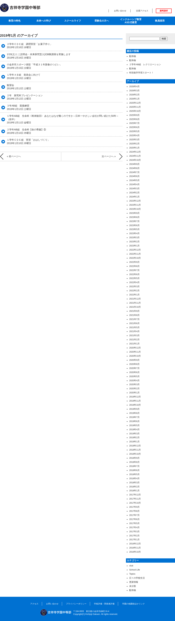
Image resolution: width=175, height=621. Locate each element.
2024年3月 (134, 188)
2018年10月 (135, 454)
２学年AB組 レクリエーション (145, 64)
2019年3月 (134, 433)
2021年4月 (134, 331)
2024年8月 (134, 168)
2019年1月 (134, 441)
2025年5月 (134, 131)
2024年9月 (134, 164)
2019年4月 (134, 429)
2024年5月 (134, 180)
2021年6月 (134, 323)
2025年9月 (134, 115)
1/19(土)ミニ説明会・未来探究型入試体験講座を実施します (39, 56)
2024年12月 (135, 152)
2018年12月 (135, 446)
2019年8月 (134, 413)
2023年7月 (134, 221)
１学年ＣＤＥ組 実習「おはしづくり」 (28, 141)
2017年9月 (134, 507)
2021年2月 (134, 339)
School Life (134, 570)
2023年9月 (134, 213)
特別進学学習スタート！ (141, 73)
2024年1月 (134, 197)
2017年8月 (134, 511)
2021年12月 (135, 299)
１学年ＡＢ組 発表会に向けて (23, 76)
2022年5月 (134, 278)
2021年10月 (135, 307)
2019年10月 (135, 405)
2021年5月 (134, 327)
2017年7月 (134, 515)
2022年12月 (135, 250)
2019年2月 (134, 437)
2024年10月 (135, 160)
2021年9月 (134, 311)
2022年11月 (135, 254)
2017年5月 (134, 523)
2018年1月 (134, 490)
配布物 (132, 56)
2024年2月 (134, 192)
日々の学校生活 (137, 578)
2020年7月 (134, 368)
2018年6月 (134, 470)
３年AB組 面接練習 (19, 107)
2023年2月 (134, 241)
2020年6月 (134, 372)
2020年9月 (134, 360)
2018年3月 (134, 482)
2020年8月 (134, 364)
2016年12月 (135, 544)
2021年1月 (134, 343)
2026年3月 (134, 90)
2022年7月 (134, 270)
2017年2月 (134, 535)
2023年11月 (135, 205)
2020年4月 (134, 380)
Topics (132, 574)
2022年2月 (134, 290)
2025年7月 (134, 123)
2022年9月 (134, 262)
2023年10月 (135, 209)
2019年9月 (134, 409)
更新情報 (133, 582)
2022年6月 (134, 274)
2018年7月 (134, 466)
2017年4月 (134, 527)
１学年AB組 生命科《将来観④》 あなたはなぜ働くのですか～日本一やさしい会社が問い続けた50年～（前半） (63, 119)
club (131, 566)
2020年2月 (134, 388)
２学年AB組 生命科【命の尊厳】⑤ (26, 131)
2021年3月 (134, 335)
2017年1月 (134, 539)
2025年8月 (134, 119)
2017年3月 (134, 531)
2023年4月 (134, 233)
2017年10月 (135, 503)
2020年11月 (135, 352)
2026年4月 (134, 86)
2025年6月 (134, 127)
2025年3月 (134, 139)
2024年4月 (134, 184)
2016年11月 (135, 548)
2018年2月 (134, 487)
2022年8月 (134, 266)
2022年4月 (134, 282)
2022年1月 (134, 295)
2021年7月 (134, 319)
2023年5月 (134, 229)
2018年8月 (134, 462)
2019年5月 (134, 425)
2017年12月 (135, 495)
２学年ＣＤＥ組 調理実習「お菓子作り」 (29, 46)
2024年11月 (135, 156)
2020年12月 (135, 348)
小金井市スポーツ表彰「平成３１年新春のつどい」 (34, 66)
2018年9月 (134, 458)
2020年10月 (135, 356)
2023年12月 (135, 201)
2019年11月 (135, 401)
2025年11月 (135, 107)
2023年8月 (134, 217)
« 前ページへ (14, 156)
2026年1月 (134, 99)
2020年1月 (134, 392)
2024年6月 (134, 176)
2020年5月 (134, 376)
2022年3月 (134, 286)
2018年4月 (134, 478)
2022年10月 (135, 258)
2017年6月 (134, 519)
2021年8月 (134, 315)
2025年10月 (135, 111)
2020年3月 (134, 384)
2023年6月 (134, 225)
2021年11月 (135, 303)
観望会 (19, 87)
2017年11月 (135, 499)
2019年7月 (134, 417)
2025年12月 (135, 103)
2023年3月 (134, 237)
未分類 (132, 586)
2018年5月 (134, 474)
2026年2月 (134, 95)
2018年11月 (135, 450)
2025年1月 (134, 148)
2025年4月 (134, 135)
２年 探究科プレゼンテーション (25, 97)
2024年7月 (134, 172)
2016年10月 (135, 552)
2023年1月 (134, 246)
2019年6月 (134, 421)
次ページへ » (109, 156)
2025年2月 (134, 143)
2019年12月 (135, 397)
